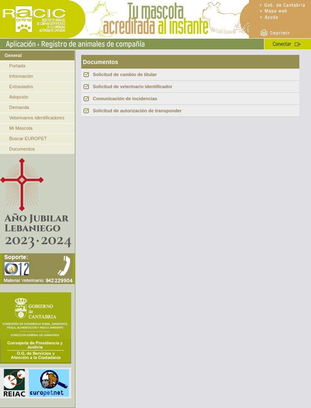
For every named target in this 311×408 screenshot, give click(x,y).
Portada (17, 65)
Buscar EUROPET (28, 138)
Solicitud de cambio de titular (125, 74)
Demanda (19, 107)
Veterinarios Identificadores (37, 117)
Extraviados (21, 86)
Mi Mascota (20, 128)
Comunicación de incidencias (125, 98)
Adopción (18, 96)
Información (21, 76)
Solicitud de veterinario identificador (132, 86)
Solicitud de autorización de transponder (137, 110)
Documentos (22, 148)
